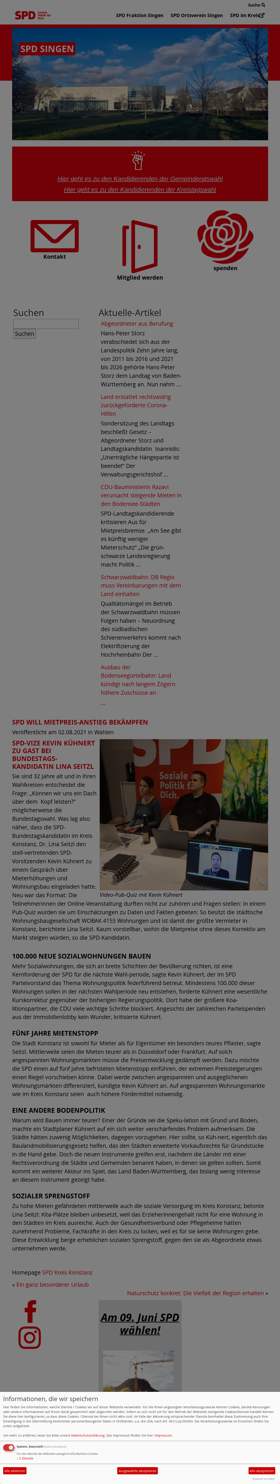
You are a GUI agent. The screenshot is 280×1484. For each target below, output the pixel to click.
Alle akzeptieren (262, 1471)
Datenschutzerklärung (88, 1435)
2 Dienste (25, 1458)
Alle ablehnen (14, 1471)
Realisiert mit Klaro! (264, 1478)
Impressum (163, 1435)
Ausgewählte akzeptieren (138, 1471)
